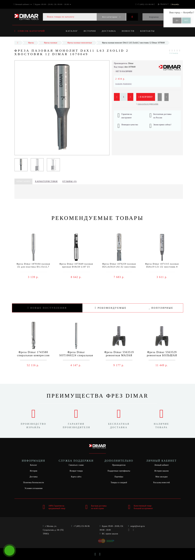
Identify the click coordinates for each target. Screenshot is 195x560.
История (90, 31)
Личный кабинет (161, 465)
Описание (23, 181)
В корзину (146, 97)
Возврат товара (76, 471)
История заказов (161, 471)
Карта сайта (76, 477)
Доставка (110, 31)
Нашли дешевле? (123, 84)
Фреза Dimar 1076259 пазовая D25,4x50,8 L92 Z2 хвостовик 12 (119, 267)
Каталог (72, 31)
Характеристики (46, 181)
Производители (119, 465)
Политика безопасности (33, 482)
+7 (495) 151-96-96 (82, 526)
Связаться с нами (76, 465)
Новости (129, 31)
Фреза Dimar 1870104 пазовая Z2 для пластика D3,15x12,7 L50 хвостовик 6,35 (33, 267)
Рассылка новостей (161, 482)
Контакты (149, 31)
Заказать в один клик (148, 104)
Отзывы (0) (69, 181)
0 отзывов (173, 53)
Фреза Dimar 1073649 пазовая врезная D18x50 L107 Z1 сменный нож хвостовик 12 (76, 267)
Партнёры (118, 477)
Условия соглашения (33, 488)
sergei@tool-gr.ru (137, 526)
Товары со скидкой (119, 482)
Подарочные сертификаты (118, 471)
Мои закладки (161, 477)
